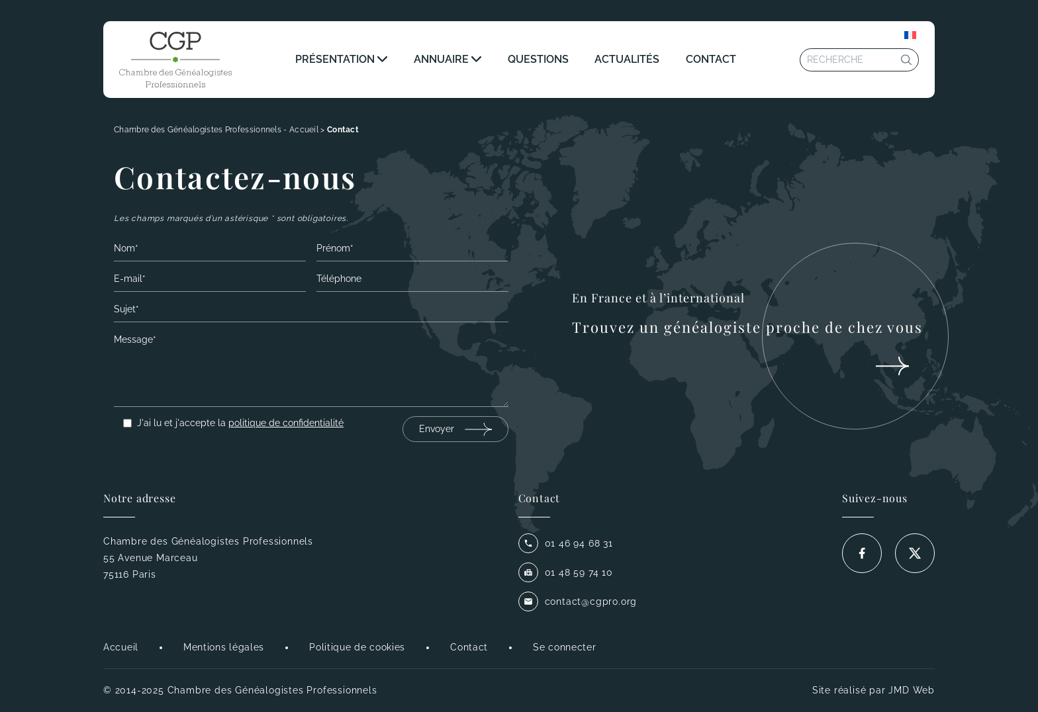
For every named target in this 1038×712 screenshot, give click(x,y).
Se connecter (564, 647)
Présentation (335, 59)
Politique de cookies (357, 647)
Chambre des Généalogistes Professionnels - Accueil (216, 129)
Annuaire (441, 59)
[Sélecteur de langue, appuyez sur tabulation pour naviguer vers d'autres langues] (910, 35)
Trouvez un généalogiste (747, 327)
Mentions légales (223, 647)
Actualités (626, 59)
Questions (538, 59)
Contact (711, 59)
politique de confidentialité (286, 423)
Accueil (120, 647)
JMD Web (911, 690)
